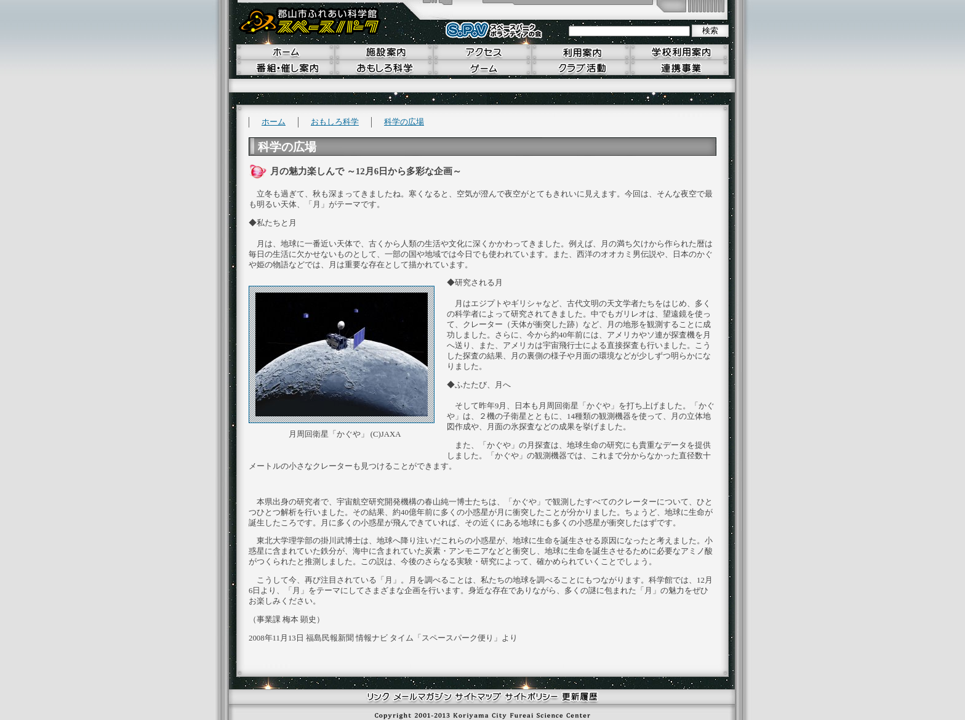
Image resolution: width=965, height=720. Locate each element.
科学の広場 (404, 122)
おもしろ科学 (335, 122)
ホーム (274, 122)
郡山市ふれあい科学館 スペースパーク (310, 21)
